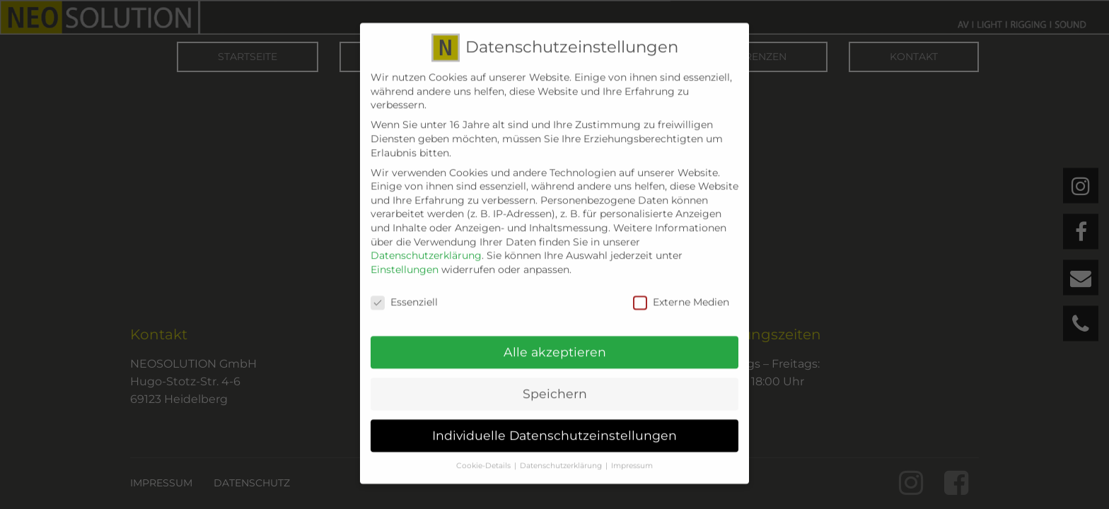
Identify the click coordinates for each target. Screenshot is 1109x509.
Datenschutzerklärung (426, 245)
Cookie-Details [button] (483, 455)
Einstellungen (405, 259)
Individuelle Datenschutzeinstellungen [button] (554, 425)
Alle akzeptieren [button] (555, 342)
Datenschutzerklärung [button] (561, 455)
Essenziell (404, 292)
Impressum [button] (632, 455)
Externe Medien (681, 292)
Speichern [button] (555, 384)
